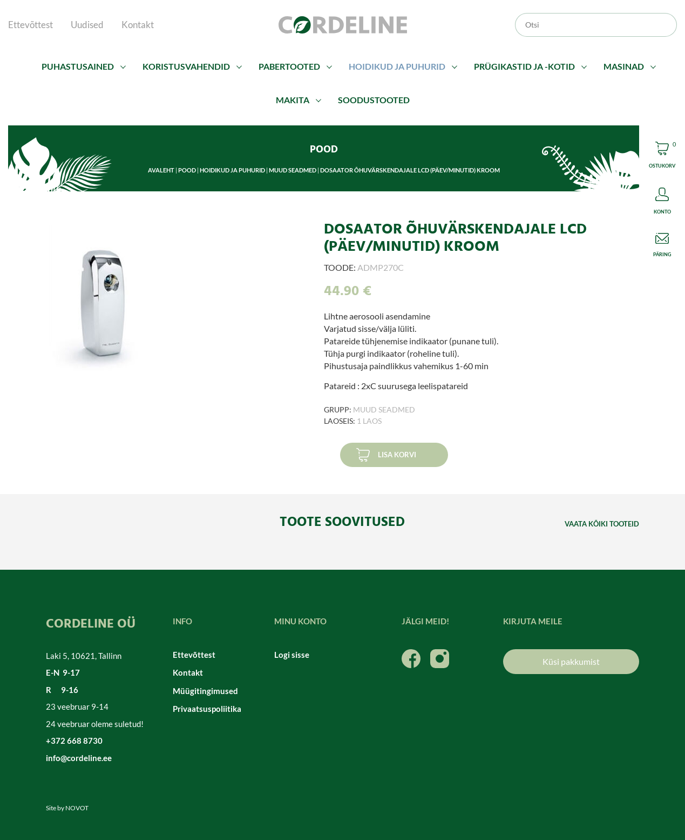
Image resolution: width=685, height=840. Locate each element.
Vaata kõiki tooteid (602, 523)
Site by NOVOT (67, 808)
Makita (292, 100)
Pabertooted (289, 66)
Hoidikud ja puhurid (397, 66)
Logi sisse (291, 654)
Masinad (623, 66)
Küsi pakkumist (571, 661)
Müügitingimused (205, 691)
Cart (662, 156)
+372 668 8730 (74, 740)
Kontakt (137, 24)
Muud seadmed (292, 170)
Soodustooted (374, 100)
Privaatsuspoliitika (207, 709)
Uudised (87, 24)
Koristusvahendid (186, 66)
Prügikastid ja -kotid (524, 66)
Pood (187, 170)
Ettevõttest (30, 24)
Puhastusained (78, 66)
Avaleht (161, 170)
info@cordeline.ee (79, 758)
